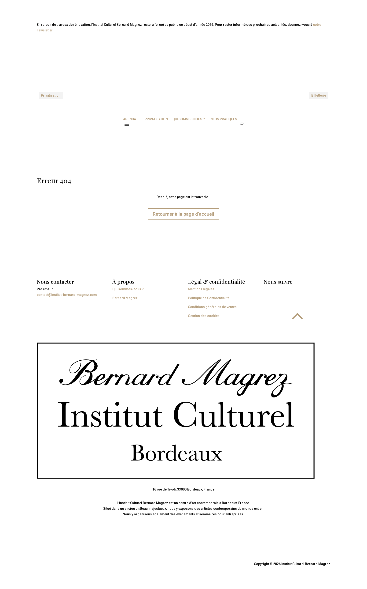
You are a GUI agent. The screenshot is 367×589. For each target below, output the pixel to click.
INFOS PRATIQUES (223, 119)
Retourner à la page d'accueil (183, 214)
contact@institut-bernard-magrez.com (67, 295)
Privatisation (50, 95)
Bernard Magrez (125, 298)
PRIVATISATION (156, 119)
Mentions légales (201, 289)
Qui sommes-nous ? (128, 289)
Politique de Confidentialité (208, 298)
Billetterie (318, 95)
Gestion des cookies (204, 316)
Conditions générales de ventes (212, 307)
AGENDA (131, 119)
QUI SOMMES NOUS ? (188, 119)
